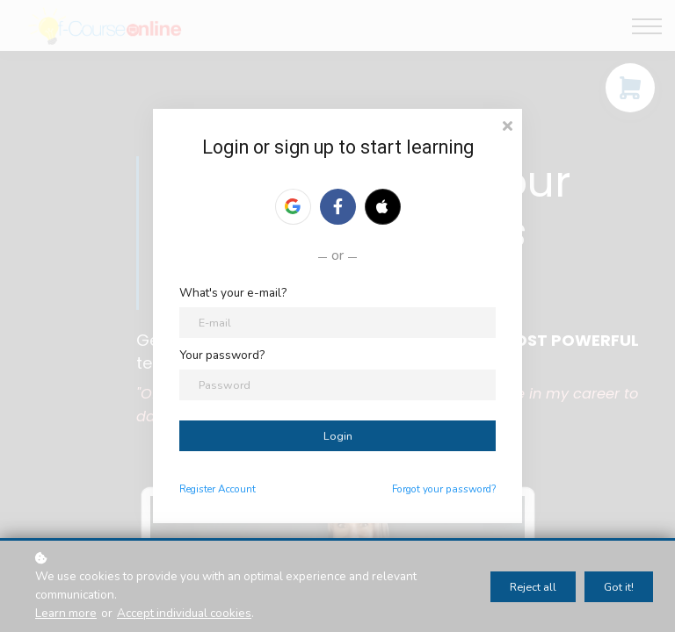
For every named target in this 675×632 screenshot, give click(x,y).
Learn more (66, 613)
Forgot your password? (444, 489)
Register (197, 489)
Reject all (533, 586)
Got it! (619, 586)
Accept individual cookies (184, 613)
